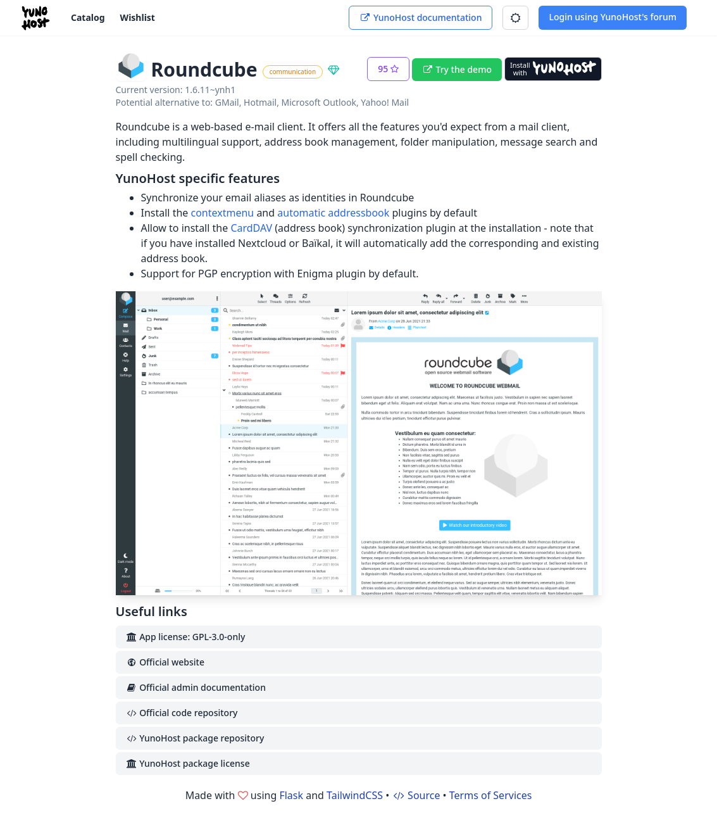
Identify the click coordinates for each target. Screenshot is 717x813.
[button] (515, 18)
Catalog (88, 17)
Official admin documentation (196, 687)
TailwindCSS (355, 795)
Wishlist (137, 17)
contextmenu (222, 213)
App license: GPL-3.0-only (186, 637)
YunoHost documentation (420, 17)
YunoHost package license (188, 763)
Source (416, 795)
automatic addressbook (333, 213)
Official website (165, 662)
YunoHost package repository (195, 738)
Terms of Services (490, 795)
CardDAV (251, 228)
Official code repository (182, 713)
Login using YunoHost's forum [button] (612, 17)
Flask (291, 795)
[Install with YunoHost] (553, 69)
